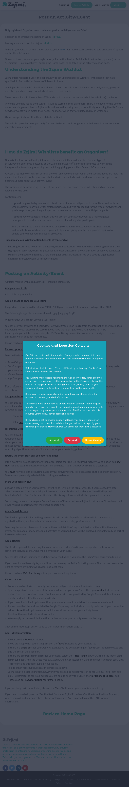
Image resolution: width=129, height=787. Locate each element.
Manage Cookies (93, 440)
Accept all (54, 440)
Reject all (72, 440)
